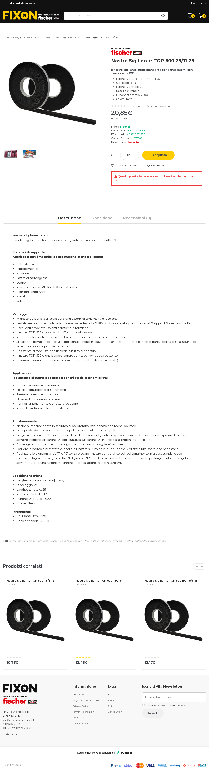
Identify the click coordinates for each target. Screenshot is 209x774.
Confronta (157, 165)
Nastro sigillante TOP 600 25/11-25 (102, 37)
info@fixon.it (10, 733)
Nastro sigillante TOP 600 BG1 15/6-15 (171, 580)
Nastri (48, 37)
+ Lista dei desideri (127, 165)
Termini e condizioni (84, 711)
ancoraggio (76, 540)
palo (93, 540)
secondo (64, 540)
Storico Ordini (115, 711)
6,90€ (19, 3)
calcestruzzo (50, 540)
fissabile (161, 540)
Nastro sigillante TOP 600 (68, 37)
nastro (128, 540)
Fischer (125, 126)
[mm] (12, 540)
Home (6, 37)
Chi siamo (78, 694)
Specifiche (102, 218)
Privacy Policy (80, 706)
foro (87, 540)
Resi (109, 706)
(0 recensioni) (135, 106)
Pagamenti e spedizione (86, 700)
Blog (110, 694)
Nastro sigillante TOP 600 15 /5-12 (30, 580)
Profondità (140, 540)
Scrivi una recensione (159, 106)
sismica (151, 540)
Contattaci (78, 717)
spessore (22, 540)
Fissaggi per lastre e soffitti (27, 37)
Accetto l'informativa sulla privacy (166, 705)
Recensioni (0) (137, 218)
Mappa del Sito (81, 723)
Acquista (159, 155)
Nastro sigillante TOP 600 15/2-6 (99, 580)
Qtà (113, 155)
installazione (104, 540)
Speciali (111, 700)
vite (40, 540)
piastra (32, 540)
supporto (118, 540)
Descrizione (69, 218)
